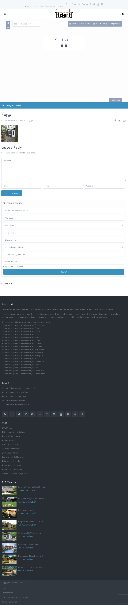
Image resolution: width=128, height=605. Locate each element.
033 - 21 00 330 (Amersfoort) (17, 392)
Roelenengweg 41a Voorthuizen (31, 498)
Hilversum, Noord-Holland (14, 432)
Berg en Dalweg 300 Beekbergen (31, 487)
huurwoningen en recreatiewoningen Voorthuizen (24, 373)
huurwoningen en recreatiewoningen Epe (20, 358)
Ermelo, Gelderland (11, 453)
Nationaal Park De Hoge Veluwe (16, 473)
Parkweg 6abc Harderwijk (29, 544)
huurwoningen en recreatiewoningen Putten (21, 340)
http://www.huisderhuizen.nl (17, 404)
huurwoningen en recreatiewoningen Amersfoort (23, 325)
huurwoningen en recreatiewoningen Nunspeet (23, 355)
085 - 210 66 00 (33, 6)
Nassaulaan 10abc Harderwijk (30, 556)
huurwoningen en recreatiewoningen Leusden (22, 334)
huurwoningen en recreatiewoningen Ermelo (22, 343)
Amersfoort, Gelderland (13, 457)
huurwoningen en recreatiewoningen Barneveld (23, 370)
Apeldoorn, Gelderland (13, 465)
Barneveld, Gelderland (12, 469)
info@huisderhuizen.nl (53, 6)
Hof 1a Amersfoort (26, 510)
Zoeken (64, 272)
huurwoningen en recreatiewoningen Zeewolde (23, 352)
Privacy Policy (7, 588)
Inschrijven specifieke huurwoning (15, 597)
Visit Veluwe (8, 428)
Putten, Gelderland (11, 448)
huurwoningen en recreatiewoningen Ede (20, 367)
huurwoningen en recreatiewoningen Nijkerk (22, 337)
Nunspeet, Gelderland (12, 461)
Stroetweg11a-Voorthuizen (29, 533)
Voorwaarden (7, 593)
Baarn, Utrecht (9, 440)
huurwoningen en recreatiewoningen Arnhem (22, 364)
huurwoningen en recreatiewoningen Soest (21, 331)
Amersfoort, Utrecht (11, 436)
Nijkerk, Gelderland (11, 444)
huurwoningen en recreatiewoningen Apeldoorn (23, 361)
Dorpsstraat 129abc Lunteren (30, 521)
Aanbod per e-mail (9, 602)
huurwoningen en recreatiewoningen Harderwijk (23, 349)
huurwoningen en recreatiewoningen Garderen (23, 346)
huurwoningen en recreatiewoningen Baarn (21, 328)
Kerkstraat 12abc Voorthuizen (30, 567)
